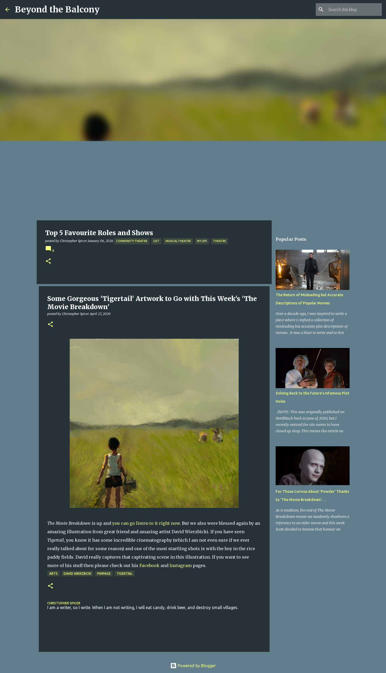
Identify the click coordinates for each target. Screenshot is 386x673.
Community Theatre (131, 241)
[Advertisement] (193, 181)
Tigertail (124, 573)
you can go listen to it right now (146, 523)
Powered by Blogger (193, 665)
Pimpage (104, 573)
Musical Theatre (178, 241)
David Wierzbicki (77, 573)
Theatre (219, 241)
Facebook (149, 565)
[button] (48, 261)
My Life (202, 241)
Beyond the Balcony (57, 9)
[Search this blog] (354, 9)
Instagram (181, 565)
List (156, 241)
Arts (53, 573)
